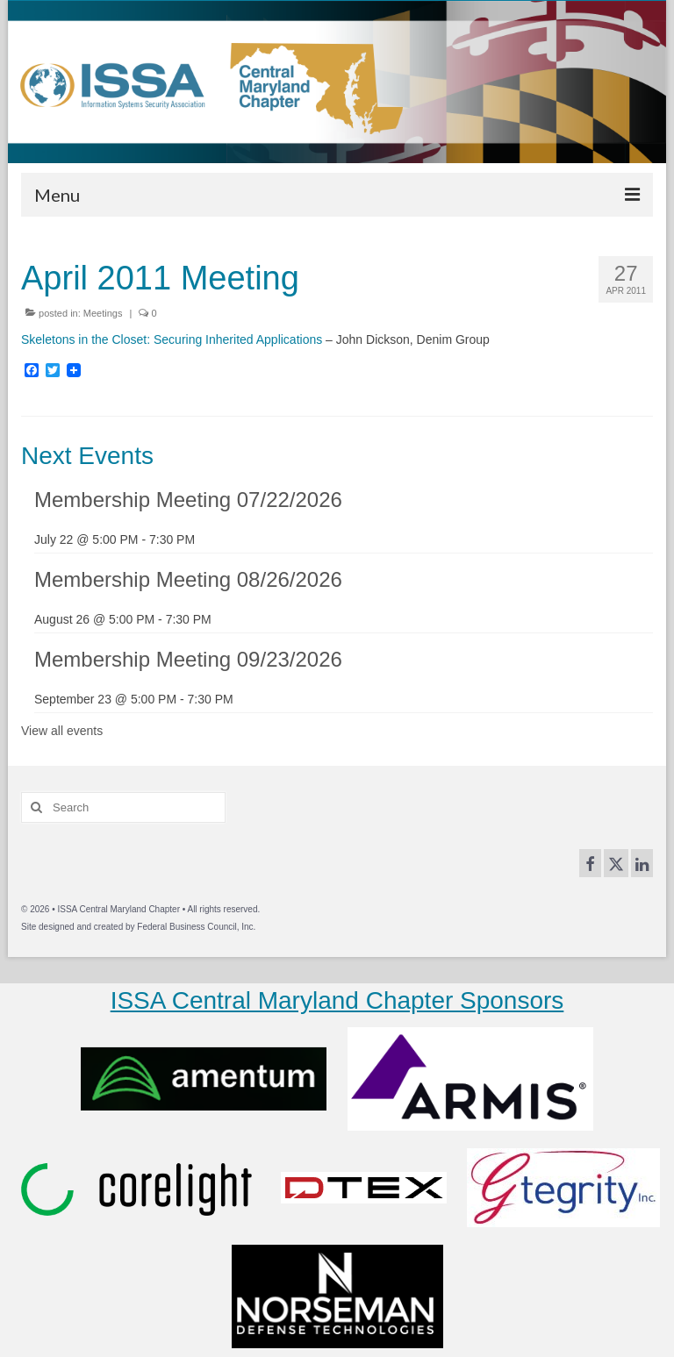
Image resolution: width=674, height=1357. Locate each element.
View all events (62, 731)
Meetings (103, 313)
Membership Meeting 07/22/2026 (188, 499)
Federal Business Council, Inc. (196, 927)
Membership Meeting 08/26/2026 (188, 579)
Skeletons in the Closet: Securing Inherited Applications (171, 339)
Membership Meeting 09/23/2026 (188, 659)
